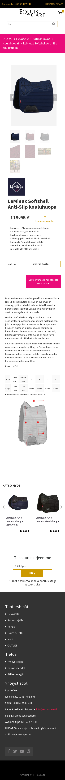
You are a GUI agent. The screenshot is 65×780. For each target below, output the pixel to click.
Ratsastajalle (15, 620)
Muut (10, 639)
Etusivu (7, 39)
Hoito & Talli (15, 633)
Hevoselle (13, 614)
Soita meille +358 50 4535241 (16, 4)
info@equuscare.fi (46, 709)
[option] (17, 515)
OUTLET (12, 645)
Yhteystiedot (15, 661)
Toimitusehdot (16, 668)
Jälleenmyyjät (16, 674)
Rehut (11, 626)
